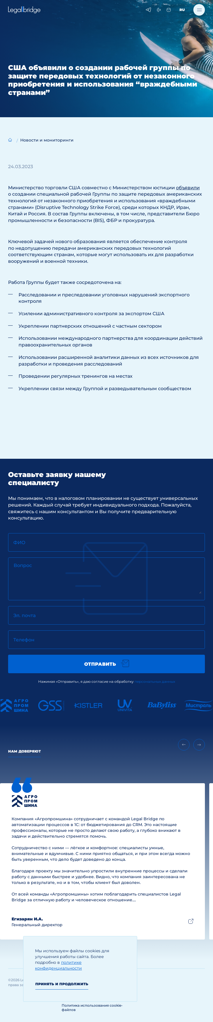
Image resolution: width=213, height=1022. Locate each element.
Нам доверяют (24, 751)
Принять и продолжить (61, 984)
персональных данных (155, 681)
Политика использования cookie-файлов (92, 1007)
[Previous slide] (184, 745)
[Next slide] (199, 745)
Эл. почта (24, 615)
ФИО (19, 542)
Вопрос (23, 565)
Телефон (23, 640)
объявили (188, 187)
